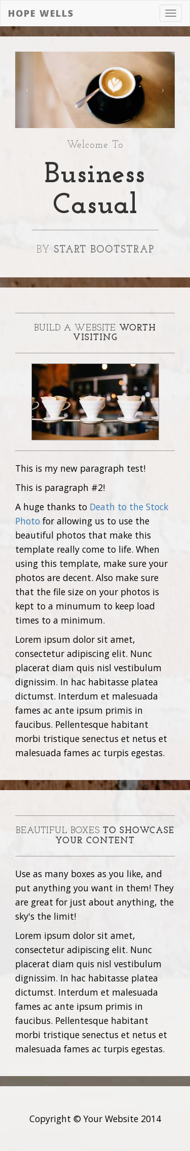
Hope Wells (41, 13)
